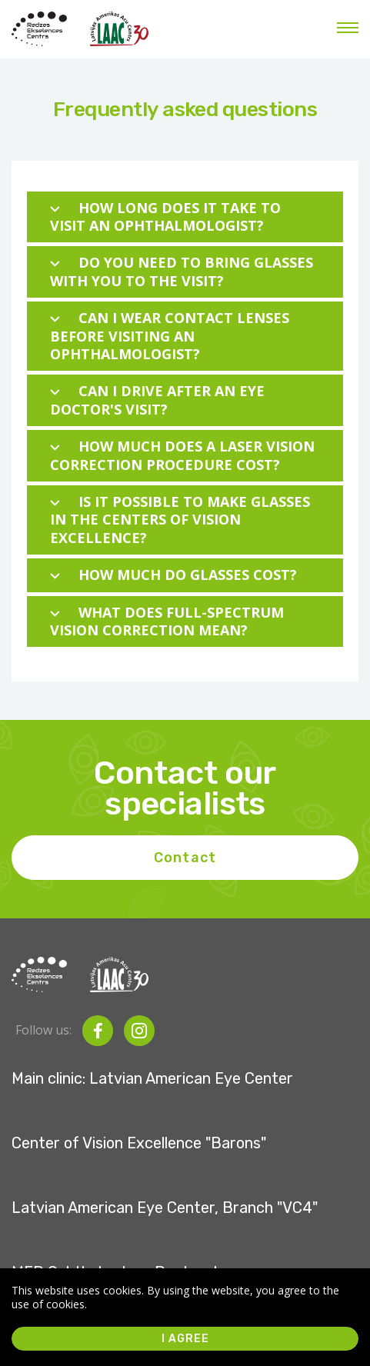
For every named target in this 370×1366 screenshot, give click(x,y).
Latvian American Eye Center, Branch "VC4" (165, 1207)
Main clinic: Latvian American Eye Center (152, 1078)
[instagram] (139, 1030)
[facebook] (97, 1030)
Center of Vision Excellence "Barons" (139, 1143)
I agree (185, 1338)
